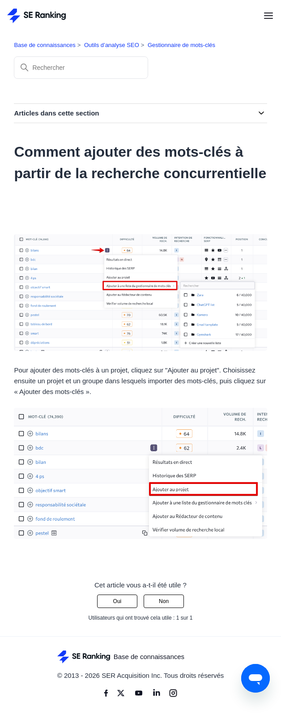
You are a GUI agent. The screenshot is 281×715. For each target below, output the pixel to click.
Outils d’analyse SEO (111, 45)
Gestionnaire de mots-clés (181, 45)
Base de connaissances (44, 45)
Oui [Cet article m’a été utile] (117, 601)
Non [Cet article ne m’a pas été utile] (164, 601)
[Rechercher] (81, 67)
